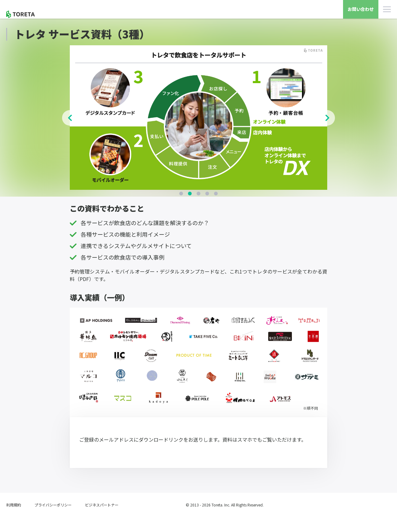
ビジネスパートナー (101, 504)
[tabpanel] (198, 117)
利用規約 (13, 504)
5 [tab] (216, 193)
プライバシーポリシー (53, 504)
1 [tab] (181, 193)
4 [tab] (207, 193)
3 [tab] (198, 193)
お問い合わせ (361, 9)
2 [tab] (190, 193)
